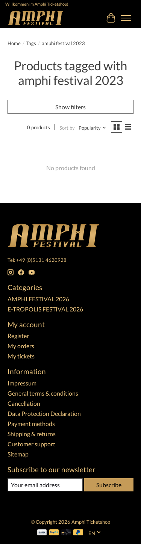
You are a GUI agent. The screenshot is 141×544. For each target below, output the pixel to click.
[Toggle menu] (125, 18)
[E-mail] (45, 484)
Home (14, 43)
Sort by (67, 128)
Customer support (31, 443)
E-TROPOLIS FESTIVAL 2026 (45, 309)
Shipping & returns (32, 433)
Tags (31, 43)
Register (18, 335)
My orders (21, 345)
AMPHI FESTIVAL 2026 (38, 298)
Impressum (22, 383)
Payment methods (31, 423)
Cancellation (24, 403)
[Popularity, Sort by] (92, 128)
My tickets (21, 356)
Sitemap (18, 454)
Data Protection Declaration (44, 413)
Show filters (70, 106)
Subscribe (108, 484)
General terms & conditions (43, 393)
